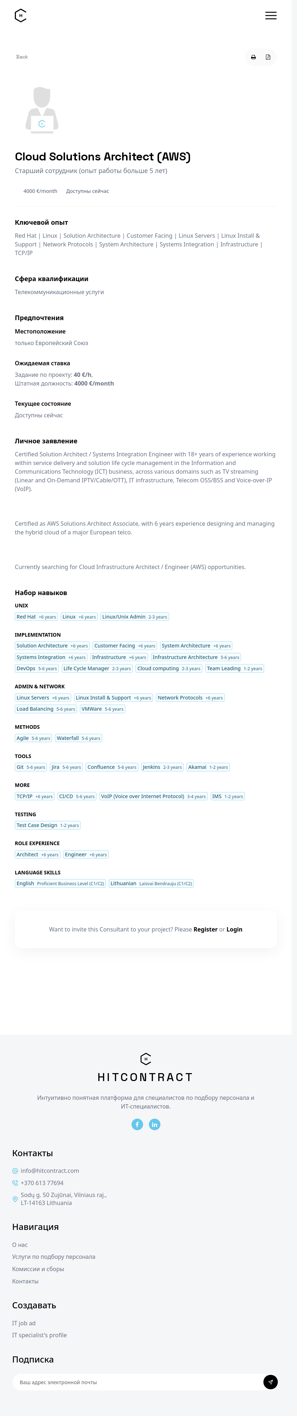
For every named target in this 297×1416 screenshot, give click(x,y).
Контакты (25, 1281)
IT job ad (24, 1323)
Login (234, 929)
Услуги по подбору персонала (54, 1257)
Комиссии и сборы (38, 1269)
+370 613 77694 (38, 1183)
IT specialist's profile (39, 1335)
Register (206, 929)
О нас (20, 1245)
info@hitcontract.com (45, 1171)
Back (22, 56)
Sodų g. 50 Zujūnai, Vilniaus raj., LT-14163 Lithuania (59, 1199)
